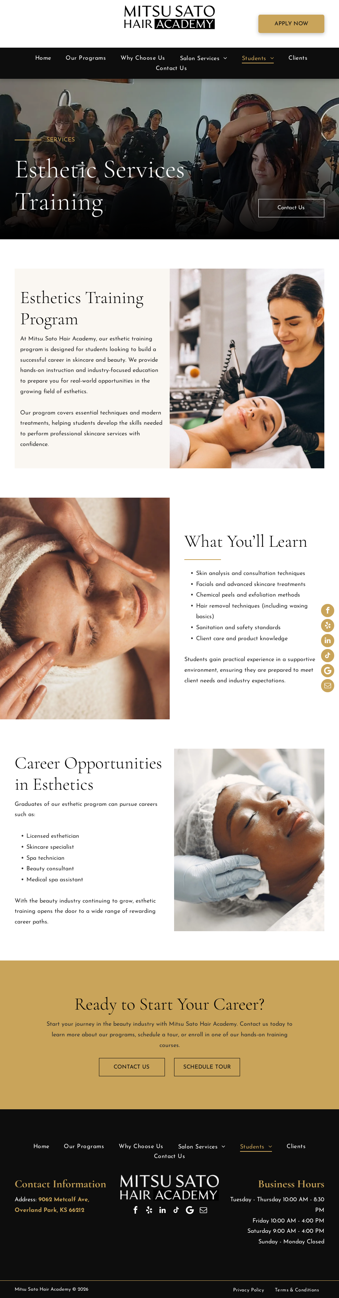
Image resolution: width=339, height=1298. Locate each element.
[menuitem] (43, 58)
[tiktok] (327, 656)
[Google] (327, 671)
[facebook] (327, 611)
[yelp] (327, 626)
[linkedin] (327, 641)
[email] (327, 686)
